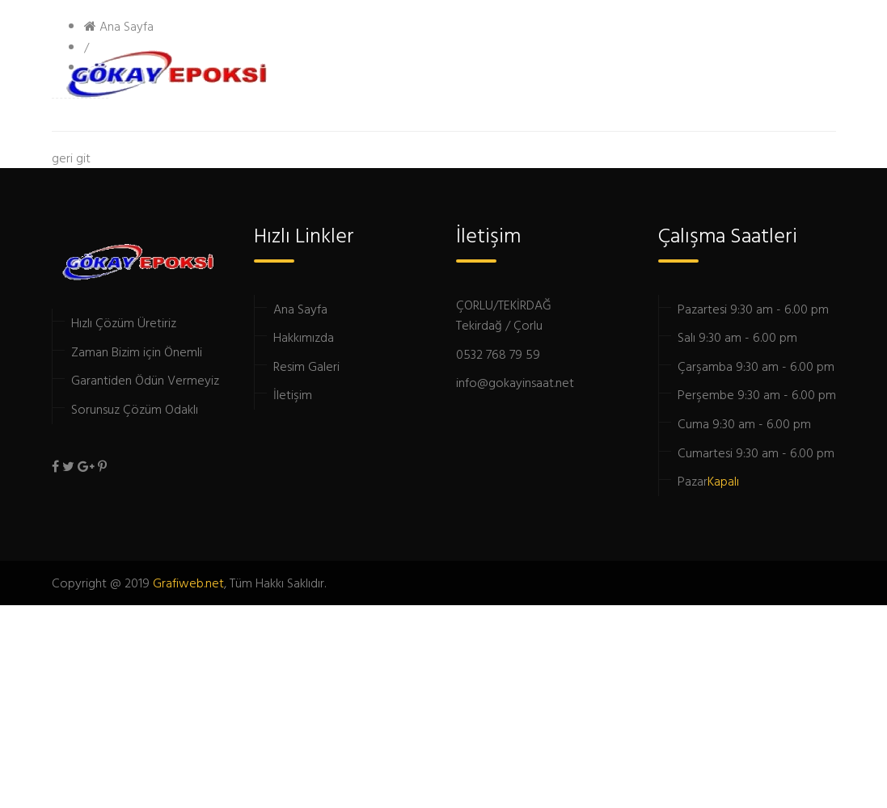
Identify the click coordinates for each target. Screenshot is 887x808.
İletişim (292, 394)
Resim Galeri (306, 366)
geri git (71, 157)
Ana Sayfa (300, 308)
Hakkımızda (303, 337)
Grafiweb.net (188, 582)
